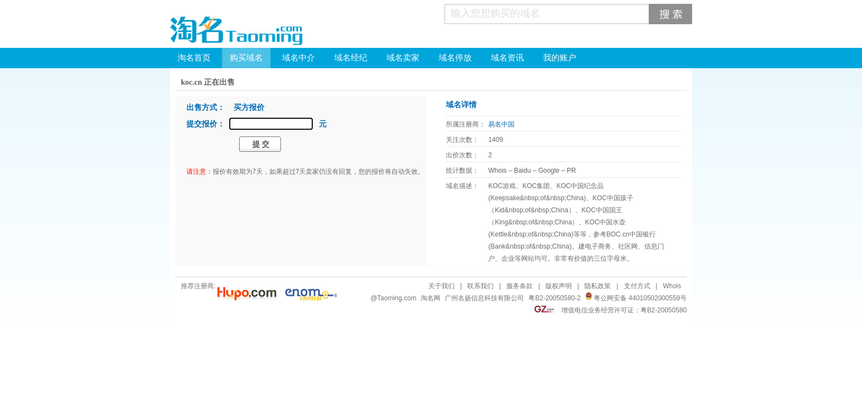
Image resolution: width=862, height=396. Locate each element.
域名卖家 (402, 57)
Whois (497, 170)
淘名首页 (194, 57)
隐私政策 (597, 286)
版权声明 (558, 286)
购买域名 (246, 57)
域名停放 (455, 57)
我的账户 (559, 57)
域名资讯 (507, 57)
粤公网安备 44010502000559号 (640, 298)
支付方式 (637, 286)
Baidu (522, 170)
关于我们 (441, 286)
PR (571, 170)
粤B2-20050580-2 (554, 298)
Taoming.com (396, 298)
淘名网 (430, 298)
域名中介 (298, 57)
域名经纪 (350, 57)
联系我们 (480, 286)
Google (549, 170)
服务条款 (519, 286)
